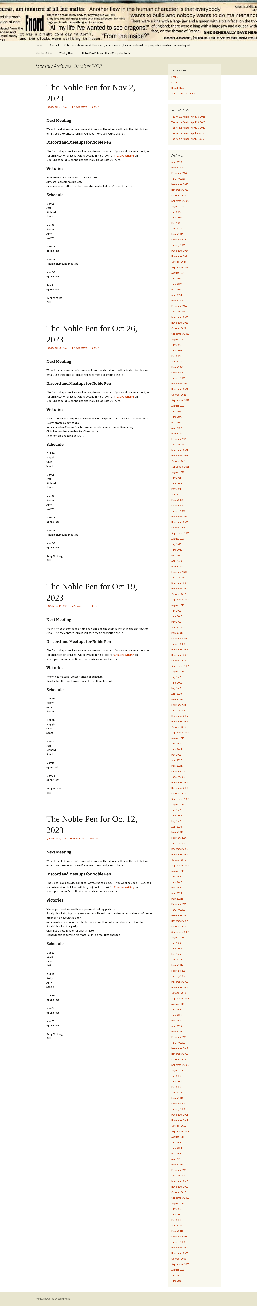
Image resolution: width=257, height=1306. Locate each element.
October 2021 (178, 461)
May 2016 (176, 821)
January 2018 (178, 710)
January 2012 (178, 1109)
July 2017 (176, 743)
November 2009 (179, 1253)
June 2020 (176, 549)
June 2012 (176, 1081)
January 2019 (178, 643)
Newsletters (80, 106)
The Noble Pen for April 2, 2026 (187, 138)
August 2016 (177, 804)
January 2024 (178, 311)
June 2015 (176, 882)
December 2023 (179, 317)
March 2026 (177, 167)
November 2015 (179, 854)
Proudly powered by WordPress (53, 1298)
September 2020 (180, 533)
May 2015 (176, 887)
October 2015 (178, 859)
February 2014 (179, 970)
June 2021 (176, 483)
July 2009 (176, 1275)
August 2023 (177, 339)
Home (39, 45)
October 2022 (178, 394)
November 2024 (179, 256)
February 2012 (179, 1103)
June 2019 (176, 616)
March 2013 (177, 1031)
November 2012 (179, 1053)
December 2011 (179, 1114)
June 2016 (176, 815)
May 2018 (176, 688)
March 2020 (177, 566)
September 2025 (180, 200)
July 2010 (176, 1208)
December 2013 (179, 981)
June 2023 (176, 350)
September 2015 (180, 865)
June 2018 (176, 682)
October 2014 (178, 926)
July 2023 (176, 344)
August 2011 (177, 1136)
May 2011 (176, 1153)
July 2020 (176, 544)
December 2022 (179, 383)
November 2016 (179, 787)
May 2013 (176, 1020)
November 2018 (179, 655)
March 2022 (177, 433)
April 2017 (176, 760)
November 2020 (179, 522)
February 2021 (179, 505)
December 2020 (179, 516)
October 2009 (178, 1258)
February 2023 (179, 372)
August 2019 (177, 605)
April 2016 (176, 826)
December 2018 (179, 649)
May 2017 (176, 754)
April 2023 (176, 361)
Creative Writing (124, 155)
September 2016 (180, 799)
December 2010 (179, 1181)
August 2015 (177, 871)
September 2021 (180, 466)
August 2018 (177, 671)
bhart (96, 106)
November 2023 (179, 322)
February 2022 (179, 439)
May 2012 (176, 1087)
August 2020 (177, 538)
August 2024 (177, 272)
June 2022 (176, 416)
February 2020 (179, 571)
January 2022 (178, 444)
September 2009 (180, 1264)
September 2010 (180, 1197)
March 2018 (177, 699)
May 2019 (176, 621)
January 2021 (178, 511)
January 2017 (178, 776)
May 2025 (176, 223)
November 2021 (179, 455)
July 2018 (176, 677)
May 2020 (176, 555)
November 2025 (179, 189)
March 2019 (177, 632)
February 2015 (179, 904)
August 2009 (177, 1269)
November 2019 (179, 588)
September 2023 (180, 333)
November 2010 (179, 1186)
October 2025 (178, 195)
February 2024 (179, 306)
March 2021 (177, 499)
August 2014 (177, 937)
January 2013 (178, 1042)
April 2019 (176, 627)
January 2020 (178, 577)
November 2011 (179, 1120)
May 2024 (176, 289)
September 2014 (180, 931)
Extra (174, 82)
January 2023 (178, 378)
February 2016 (179, 837)
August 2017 (177, 738)
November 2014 (179, 920)
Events (175, 76)
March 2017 (177, 765)
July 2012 (176, 1075)
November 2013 (179, 987)
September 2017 (180, 732)
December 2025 (179, 184)
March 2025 (177, 234)
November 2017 (179, 721)
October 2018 (178, 660)
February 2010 (179, 1236)
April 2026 (176, 162)
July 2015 (176, 876)
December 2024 (179, 250)
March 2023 (177, 367)
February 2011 (179, 1170)
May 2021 (176, 488)
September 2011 (180, 1131)
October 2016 (178, 793)
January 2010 (178, 1242)
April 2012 (176, 1092)
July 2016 (176, 810)
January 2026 (178, 178)
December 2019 (179, 583)
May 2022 (176, 422)
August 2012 (177, 1070)
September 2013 (180, 998)
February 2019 (179, 638)
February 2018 (179, 704)
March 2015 (177, 898)
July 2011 (176, 1142)
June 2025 (176, 217)
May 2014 (176, 954)
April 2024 (176, 295)
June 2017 (176, 749)
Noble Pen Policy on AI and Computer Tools (106, 53)
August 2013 (177, 1003)
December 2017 (179, 715)
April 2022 (176, 427)
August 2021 (177, 472)
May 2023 (176, 355)
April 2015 (176, 893)
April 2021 (176, 494)
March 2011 (177, 1164)
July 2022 (176, 411)
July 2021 (176, 477)
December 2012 (179, 1048)
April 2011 (176, 1159)
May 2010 (176, 1219)
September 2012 (180, 1064)
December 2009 (179, 1247)
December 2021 (179, 450)
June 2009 (176, 1280)
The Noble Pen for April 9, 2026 (187, 133)
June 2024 (176, 283)
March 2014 (177, 965)
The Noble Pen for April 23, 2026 (188, 122)
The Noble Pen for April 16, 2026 (188, 127)
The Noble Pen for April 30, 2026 (188, 116)
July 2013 (176, 1009)
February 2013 (179, 1037)
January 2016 (178, 843)
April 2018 (176, 693)
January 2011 (178, 1175)
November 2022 (179, 389)
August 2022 (177, 405)
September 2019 (180, 599)
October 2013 (178, 992)
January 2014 (178, 976)
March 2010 (177, 1231)
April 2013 (176, 1026)
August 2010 (177, 1203)
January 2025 (178, 245)
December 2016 (179, 782)
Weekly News (66, 53)
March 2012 (177, 1098)
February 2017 (179, 771)
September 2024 (180, 267)
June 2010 (176, 1214)
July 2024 (176, 278)
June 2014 (176, 948)
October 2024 (178, 261)
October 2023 (178, 328)
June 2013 (176, 1015)
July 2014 (176, 943)
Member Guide (44, 53)
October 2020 (178, 527)
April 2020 (176, 560)
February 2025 (179, 239)
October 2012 (178, 1059)
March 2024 (177, 300)
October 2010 (178, 1192)
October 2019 (178, 594)
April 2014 (176, 959)
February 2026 (179, 173)
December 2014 (179, 915)
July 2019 (176, 610)
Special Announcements (184, 93)
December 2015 (179, 848)
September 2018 (180, 666)
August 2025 (177, 206)
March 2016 (177, 832)
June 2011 (176, 1147)
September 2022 (180, 400)
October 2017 (178, 727)
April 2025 (176, 228)
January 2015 (178, 909)
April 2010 (176, 1225)
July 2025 (176, 211)
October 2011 (178, 1125)
